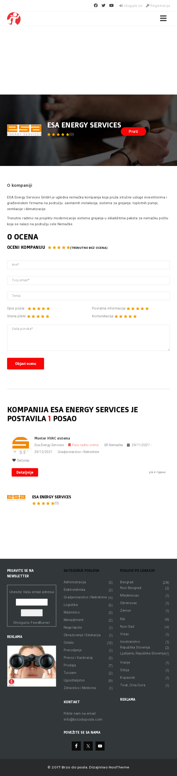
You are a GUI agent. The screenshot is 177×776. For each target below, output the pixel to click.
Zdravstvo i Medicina (80, 688)
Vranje (125, 662)
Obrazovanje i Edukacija (82, 635)
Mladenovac (129, 595)
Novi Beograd (130, 588)
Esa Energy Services (51, 497)
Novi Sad (127, 626)
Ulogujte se (131, 6)
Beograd (126, 582)
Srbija (124, 670)
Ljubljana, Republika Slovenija (142, 653)
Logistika (71, 605)
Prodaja (70, 665)
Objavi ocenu (25, 363)
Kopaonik (127, 677)
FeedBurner (40, 623)
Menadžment (74, 620)
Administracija (75, 582)
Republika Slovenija (135, 647)
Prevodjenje (73, 650)
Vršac (124, 634)
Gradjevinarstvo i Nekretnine (78, 452)
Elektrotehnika (74, 589)
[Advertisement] (88, 60)
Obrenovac (128, 603)
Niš (122, 619)
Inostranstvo (130, 641)
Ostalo (69, 642)
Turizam (70, 673)
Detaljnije (24, 472)
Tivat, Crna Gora (132, 685)
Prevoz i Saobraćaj (78, 657)
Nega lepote (73, 627)
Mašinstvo (72, 612)
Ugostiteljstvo (74, 680)
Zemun (125, 610)
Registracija (158, 6)
